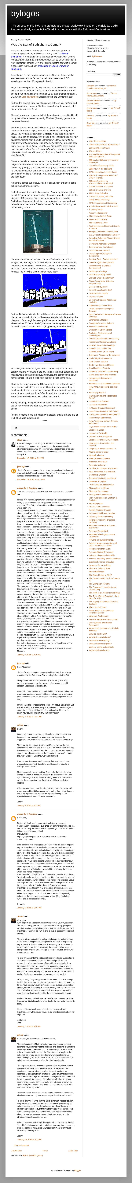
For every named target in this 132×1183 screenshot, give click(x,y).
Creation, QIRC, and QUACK (101, 262)
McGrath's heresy (96, 455)
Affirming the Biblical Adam (100, 216)
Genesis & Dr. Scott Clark (100, 348)
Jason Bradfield (93, 101)
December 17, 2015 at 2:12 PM (30, 458)
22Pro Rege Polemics (98, 193)
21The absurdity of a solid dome (102, 172)
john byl (21, 467)
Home (45, 1151)
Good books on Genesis (99, 368)
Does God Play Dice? (98, 287)
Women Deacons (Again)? (100, 644)
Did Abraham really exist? (100, 274)
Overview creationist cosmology (102, 478)
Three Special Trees (97, 607)
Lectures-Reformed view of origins (103, 440)
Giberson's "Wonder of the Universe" (104, 355)
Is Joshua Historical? (98, 405)
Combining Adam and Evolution (102, 244)
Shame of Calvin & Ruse (99, 568)
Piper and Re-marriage (99, 491)
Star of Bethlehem (97, 572)
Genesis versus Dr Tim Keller (101, 352)
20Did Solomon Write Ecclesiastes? (104, 144)
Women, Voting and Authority (101, 647)
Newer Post (17, 1151)
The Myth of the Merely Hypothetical (104, 593)
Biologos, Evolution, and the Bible (103, 231)
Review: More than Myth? (100, 549)
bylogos (25, 13)
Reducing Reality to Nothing (101, 516)
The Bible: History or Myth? (100, 575)
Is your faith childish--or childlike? (103, 427)
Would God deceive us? (99, 650)
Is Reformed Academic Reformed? (104, 411)
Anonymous (92, 93)
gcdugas (90, 86)
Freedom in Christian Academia (102, 342)
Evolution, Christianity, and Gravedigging (100, 334)
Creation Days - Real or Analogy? (103, 259)
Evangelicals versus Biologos (101, 323)
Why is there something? (99, 640)
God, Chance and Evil (98, 362)
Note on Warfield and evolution (102, 472)
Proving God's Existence (99, 507)
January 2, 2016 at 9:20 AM (28, 655)
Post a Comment (21, 1145)
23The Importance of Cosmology (103, 203)
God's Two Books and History (101, 365)
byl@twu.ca (97, 56)
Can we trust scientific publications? (104, 235)
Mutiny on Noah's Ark (98, 462)
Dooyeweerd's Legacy (98, 293)
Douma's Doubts (96, 297)
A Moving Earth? (96, 210)
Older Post (73, 1151)
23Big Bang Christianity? (99, 200)
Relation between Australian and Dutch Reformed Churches (103, 544)
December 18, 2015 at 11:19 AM (31, 479)
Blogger (77, 1170)
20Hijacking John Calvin (99, 148)
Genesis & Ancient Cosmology (102, 345)
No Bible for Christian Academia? (103, 468)
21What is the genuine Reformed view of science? (103, 176)
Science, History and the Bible (102, 555)
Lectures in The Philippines (100, 436)
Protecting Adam (96, 503)
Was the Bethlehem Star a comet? (103, 619)
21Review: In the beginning (100, 169)
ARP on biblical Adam (98, 223)
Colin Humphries (29, 97)
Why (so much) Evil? (98, 634)
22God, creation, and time (100, 190)
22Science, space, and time (101, 196)
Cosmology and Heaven (99, 250)
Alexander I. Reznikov (27, 488)
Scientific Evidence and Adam (101, 562)
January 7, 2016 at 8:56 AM (28, 1026)
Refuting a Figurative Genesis (101, 540)
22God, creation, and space (101, 187)
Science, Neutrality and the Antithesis (105, 559)
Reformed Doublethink (98, 531)
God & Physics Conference (100, 358)
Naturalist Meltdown (97, 465)
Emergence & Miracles (98, 320)
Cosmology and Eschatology (101, 247)
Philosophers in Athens (99, 488)
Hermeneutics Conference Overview (104, 383)
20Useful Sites (95, 151)
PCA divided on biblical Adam (101, 485)
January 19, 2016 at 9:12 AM (29, 1139)
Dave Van (91, 123)
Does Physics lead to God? (100, 290)
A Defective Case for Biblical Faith (103, 206)
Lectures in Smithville (98, 433)
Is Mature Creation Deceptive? (102, 408)
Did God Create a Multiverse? (101, 278)
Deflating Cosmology (98, 271)
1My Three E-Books (97, 141)
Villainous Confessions (98, 616)
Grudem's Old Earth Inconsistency (103, 371)
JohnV (20, 725)
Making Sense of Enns (98, 452)
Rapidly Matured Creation (100, 510)
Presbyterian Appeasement (100, 494)
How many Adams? (97, 392)
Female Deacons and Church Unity (104, 339)
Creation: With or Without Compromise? (100, 267)
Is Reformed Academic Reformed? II (104, 414)
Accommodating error (98, 213)
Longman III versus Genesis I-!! (102, 449)
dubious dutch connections (100, 305)
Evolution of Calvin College (100, 330)
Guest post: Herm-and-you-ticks (102, 375)
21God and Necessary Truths (101, 166)
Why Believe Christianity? (100, 637)
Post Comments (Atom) (33, 1155)
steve (19, 440)
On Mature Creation (97, 475)
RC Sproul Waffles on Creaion (102, 513)
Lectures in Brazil (96, 430)
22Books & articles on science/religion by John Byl (101, 182)
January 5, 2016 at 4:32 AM (28, 805)
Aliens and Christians (98, 219)
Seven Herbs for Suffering (100, 565)
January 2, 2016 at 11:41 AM (29, 716)
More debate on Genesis (99, 458)
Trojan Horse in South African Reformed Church (101, 611)
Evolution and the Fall (98, 326)
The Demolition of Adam (99, 584)
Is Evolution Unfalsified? (99, 401)
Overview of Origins (97, 481)
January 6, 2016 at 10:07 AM (29, 908)
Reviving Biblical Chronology (101, 552)
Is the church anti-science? (100, 418)
